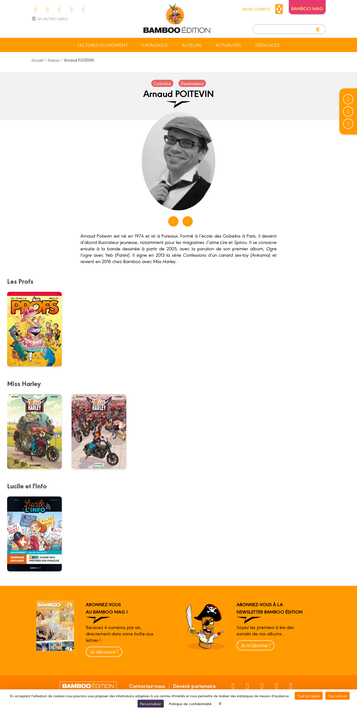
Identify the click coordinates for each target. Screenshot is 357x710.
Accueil (37, 59)
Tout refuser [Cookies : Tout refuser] (337, 695)
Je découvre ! (104, 651)
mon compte (263, 9)
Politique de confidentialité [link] (190, 703)
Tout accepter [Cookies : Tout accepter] (308, 695)
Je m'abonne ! (255, 645)
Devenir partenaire (194, 685)
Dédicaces (267, 45)
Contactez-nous (147, 685)
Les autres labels (49, 18)
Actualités (228, 45)
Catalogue (155, 45)
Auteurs (191, 45)
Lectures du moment (102, 45)
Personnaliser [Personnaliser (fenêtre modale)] (150, 703)
